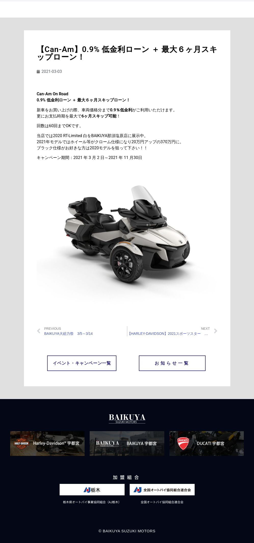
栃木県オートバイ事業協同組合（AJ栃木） (92, 502)
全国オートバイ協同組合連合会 (162, 502)
